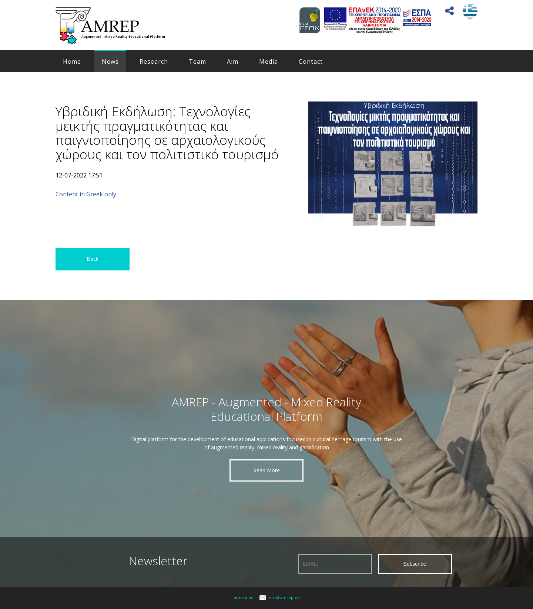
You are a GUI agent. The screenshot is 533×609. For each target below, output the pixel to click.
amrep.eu (244, 597)
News (110, 61)
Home (72, 61)
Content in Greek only (86, 194)
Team (197, 61)
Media (268, 61)
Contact (311, 61)
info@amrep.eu (284, 597)
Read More (266, 470)
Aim (232, 61)
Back (92, 258)
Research (154, 61)
